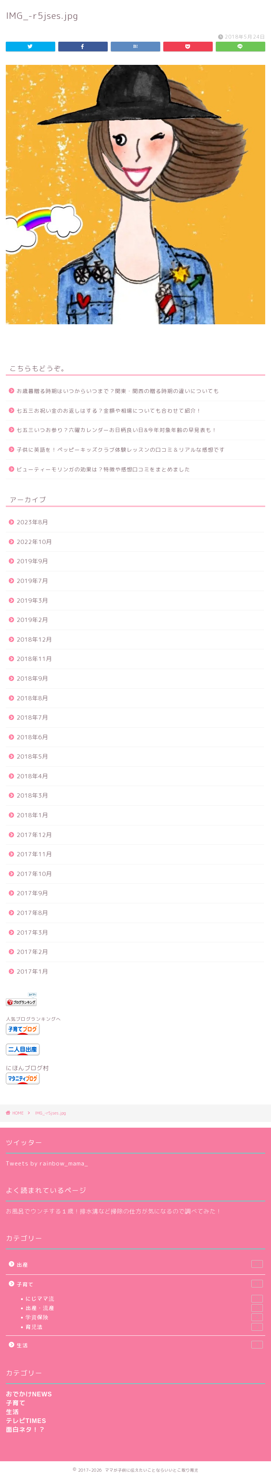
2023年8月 (32, 522)
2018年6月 (32, 737)
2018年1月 (32, 815)
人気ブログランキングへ (33, 1019)
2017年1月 (32, 971)
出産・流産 (144, 1308)
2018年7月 (32, 717)
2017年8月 (32, 913)
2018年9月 (32, 678)
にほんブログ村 (27, 1068)
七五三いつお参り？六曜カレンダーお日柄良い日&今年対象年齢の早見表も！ (117, 430)
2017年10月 (34, 874)
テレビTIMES (26, 1421)
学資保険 (144, 1317)
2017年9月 (32, 893)
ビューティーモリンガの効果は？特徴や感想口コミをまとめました (103, 469)
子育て (140, 1284)
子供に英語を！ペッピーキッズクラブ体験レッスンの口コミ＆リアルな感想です (121, 449)
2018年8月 (32, 698)
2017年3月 (32, 932)
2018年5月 (32, 756)
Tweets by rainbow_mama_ (47, 1163)
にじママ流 (144, 1299)
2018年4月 (32, 776)
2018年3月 (32, 795)
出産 (140, 1264)
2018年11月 (34, 659)
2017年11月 (34, 854)
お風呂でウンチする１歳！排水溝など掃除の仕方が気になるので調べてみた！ (114, 1211)
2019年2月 (32, 620)
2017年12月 (34, 835)
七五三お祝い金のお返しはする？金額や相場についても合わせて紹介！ (109, 410)
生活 (140, 1345)
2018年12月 (34, 639)
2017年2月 (32, 952)
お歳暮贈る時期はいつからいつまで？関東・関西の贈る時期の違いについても (118, 391)
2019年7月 (32, 581)
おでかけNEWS (29, 1394)
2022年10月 (34, 542)
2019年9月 (32, 561)
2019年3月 (32, 600)
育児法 (144, 1327)
